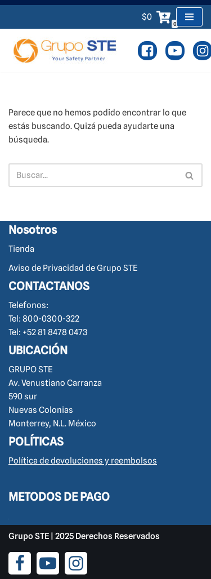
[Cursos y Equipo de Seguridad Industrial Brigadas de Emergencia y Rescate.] (64, 50)
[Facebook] (147, 50)
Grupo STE (28, 536)
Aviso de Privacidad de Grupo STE (73, 268)
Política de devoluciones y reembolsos (82, 461)
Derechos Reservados (117, 536)
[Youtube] (175, 50)
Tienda (21, 249)
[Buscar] (92, 175)
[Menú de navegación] (189, 16)
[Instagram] (76, 563)
